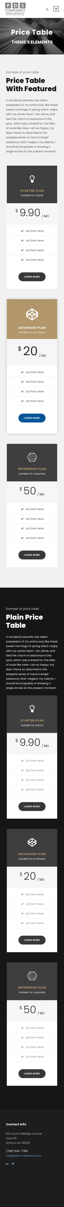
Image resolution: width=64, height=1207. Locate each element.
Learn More (32, 276)
